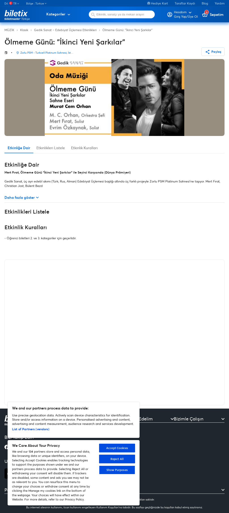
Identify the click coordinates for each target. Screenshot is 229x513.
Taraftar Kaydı (185, 3)
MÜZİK (9, 30)
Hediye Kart (157, 3)
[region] (73, 454)
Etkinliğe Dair (19, 147)
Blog (205, 3)
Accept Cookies (117, 448)
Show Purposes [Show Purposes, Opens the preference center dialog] (117, 470)
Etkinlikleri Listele (50, 147)
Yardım (220, 3)
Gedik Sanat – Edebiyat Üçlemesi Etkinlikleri (65, 30)
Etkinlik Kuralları (84, 147)
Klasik (24, 30)
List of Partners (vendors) (30, 429)
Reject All (117, 459)
